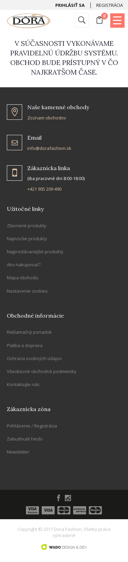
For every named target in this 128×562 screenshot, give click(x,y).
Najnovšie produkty (27, 238)
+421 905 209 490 (44, 189)
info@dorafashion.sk (49, 148)
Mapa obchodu (22, 277)
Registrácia (109, 5)
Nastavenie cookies (27, 291)
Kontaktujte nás (23, 384)
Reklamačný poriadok (29, 332)
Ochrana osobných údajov (34, 358)
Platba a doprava (25, 345)
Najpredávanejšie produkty (35, 251)
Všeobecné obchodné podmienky (41, 371)
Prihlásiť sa (70, 5)
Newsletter (18, 452)
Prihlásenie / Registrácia (32, 426)
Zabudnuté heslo (25, 439)
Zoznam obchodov (46, 118)
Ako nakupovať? (24, 264)
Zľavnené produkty (26, 225)
